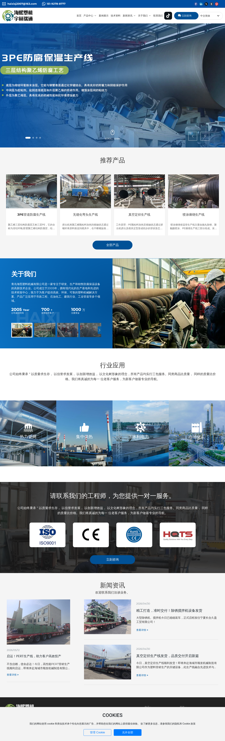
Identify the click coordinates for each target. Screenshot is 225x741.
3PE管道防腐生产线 (31, 215)
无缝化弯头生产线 (85, 215)
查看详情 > (13, 674)
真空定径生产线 (139, 215)
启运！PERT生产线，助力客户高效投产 (34, 656)
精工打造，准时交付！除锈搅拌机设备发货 (169, 610)
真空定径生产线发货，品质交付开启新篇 (167, 656)
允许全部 (127, 732)
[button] (28, 138)
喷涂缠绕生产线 (194, 215)
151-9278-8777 (56, 3)
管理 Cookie (97, 732)
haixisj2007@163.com (22, 3)
